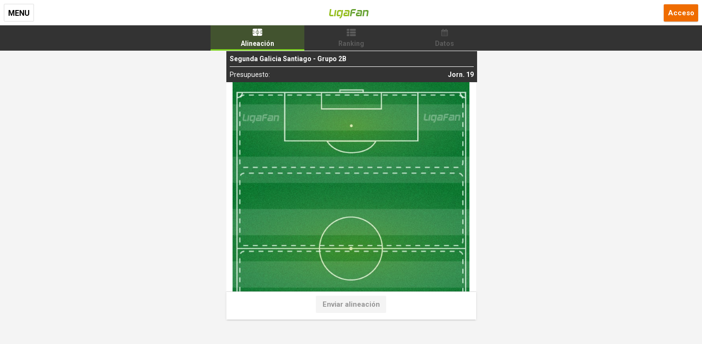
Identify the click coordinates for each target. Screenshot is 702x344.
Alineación (257, 43)
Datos (444, 43)
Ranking (351, 43)
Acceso (681, 13)
